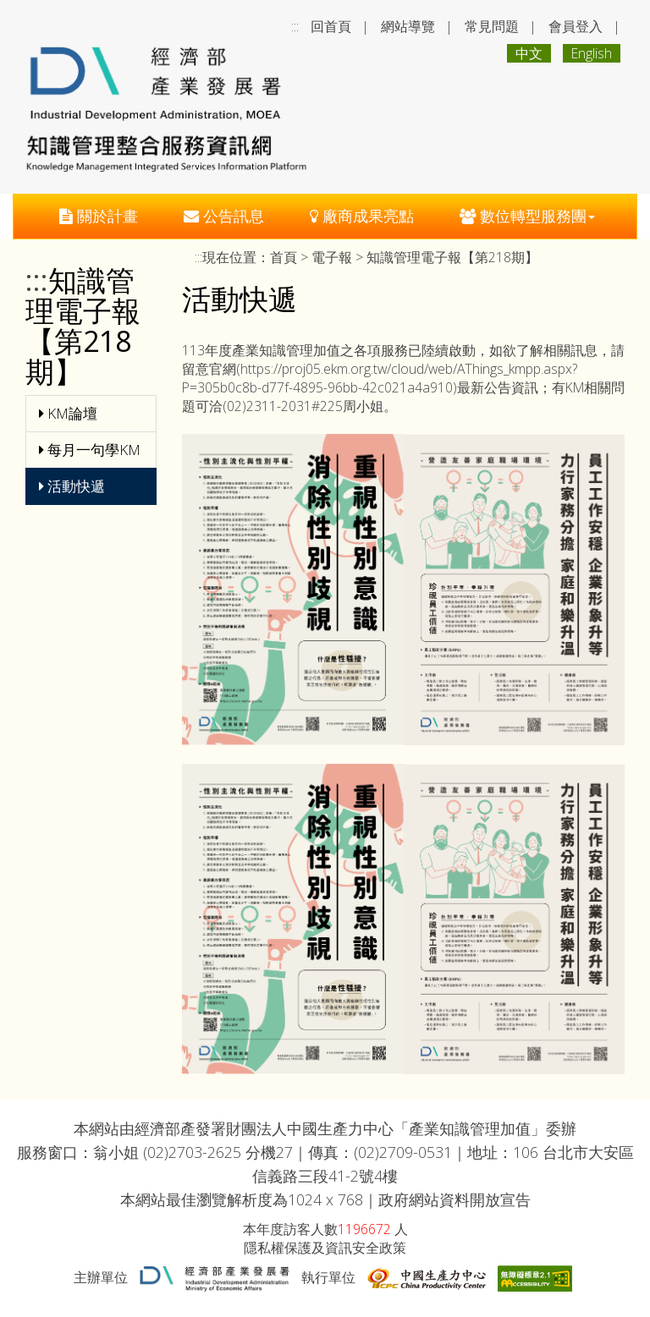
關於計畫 (98, 216)
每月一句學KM (89, 449)
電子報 (331, 257)
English (591, 53)
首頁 (283, 257)
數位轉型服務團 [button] (527, 216)
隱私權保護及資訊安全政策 (325, 1247)
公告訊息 (224, 216)
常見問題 (492, 26)
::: (295, 26)
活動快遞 (72, 486)
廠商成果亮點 (362, 216)
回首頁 (331, 26)
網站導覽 (408, 26)
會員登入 (575, 26)
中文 (529, 53)
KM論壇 (68, 413)
